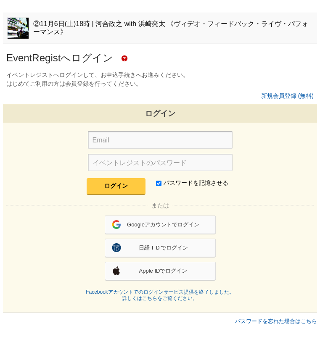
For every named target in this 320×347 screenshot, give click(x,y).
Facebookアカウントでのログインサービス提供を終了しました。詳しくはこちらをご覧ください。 (160, 295)
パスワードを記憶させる (192, 182)
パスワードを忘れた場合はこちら (276, 321)
